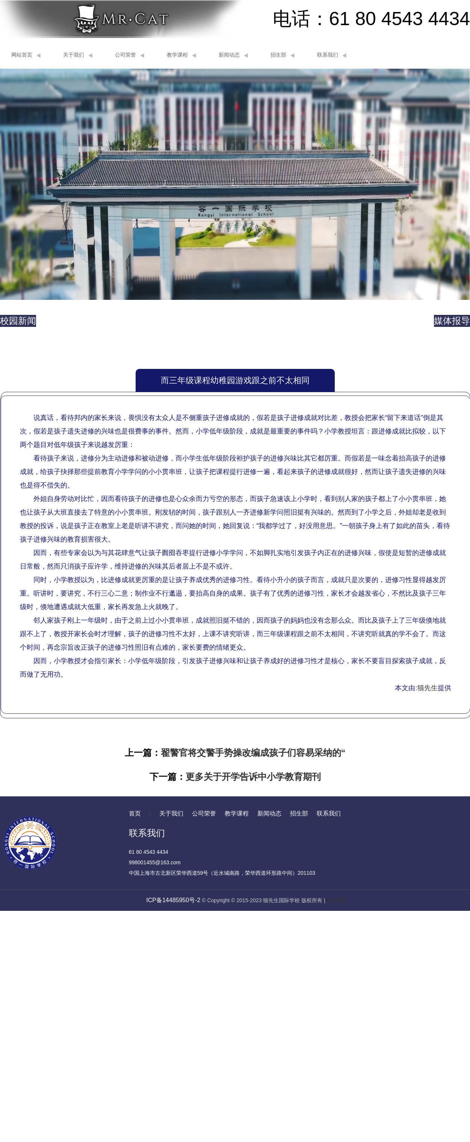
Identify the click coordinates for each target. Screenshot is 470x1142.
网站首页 (26, 55)
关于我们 (77, 55)
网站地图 (335, 900)
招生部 (283, 55)
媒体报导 (452, 321)
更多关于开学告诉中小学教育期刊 (253, 777)
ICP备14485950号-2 (173, 900)
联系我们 (331, 55)
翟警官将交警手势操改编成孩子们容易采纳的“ (253, 753)
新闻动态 (233, 55)
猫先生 (427, 688)
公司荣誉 (129, 55)
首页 (135, 813)
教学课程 (181, 55)
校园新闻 (18, 321)
